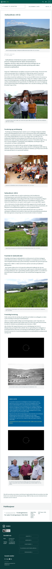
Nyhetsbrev (29, 544)
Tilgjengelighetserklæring (28, 548)
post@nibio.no (12, 543)
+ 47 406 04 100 (12, 542)
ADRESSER (28, 540)
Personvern (29, 552)
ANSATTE (28, 536)
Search (43, 2)
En (49, 1)
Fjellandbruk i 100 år (34, 6)
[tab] (26, 515)
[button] (26, 515)
